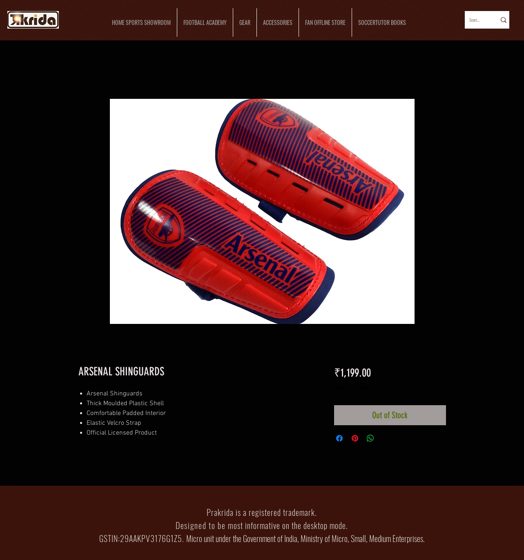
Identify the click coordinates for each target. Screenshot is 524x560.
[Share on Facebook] (339, 438)
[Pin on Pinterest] (355, 438)
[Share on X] (386, 438)
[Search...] (475, 19)
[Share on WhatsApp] (370, 438)
